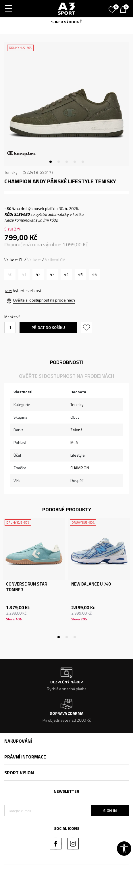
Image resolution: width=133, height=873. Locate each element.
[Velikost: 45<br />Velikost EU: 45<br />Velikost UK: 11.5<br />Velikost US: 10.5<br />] (80, 274)
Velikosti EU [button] (14, 260)
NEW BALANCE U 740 (91, 584)
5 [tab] (83, 162)
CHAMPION (79, 468)
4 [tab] (75, 162)
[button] (87, 327)
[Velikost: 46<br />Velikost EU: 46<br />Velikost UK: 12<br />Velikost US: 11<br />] (94, 274)
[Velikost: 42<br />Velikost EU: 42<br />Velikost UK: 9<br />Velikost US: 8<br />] (38, 274)
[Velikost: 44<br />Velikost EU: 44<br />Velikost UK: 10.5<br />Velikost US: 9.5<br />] (66, 274)
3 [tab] (66, 162)
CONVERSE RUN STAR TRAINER (26, 587)
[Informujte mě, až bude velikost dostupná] (10, 274)
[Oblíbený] (113, 7)
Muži (74, 442)
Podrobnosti (66, 362)
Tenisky (11, 172)
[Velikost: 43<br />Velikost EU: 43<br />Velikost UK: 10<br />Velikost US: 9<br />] (52, 274)
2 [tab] (58, 162)
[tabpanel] (66, 104)
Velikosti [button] (34, 260)
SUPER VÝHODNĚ (66, 22)
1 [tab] (50, 162)
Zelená (76, 430)
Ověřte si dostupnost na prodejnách (44, 300)
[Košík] (124, 10)
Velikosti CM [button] (55, 260)
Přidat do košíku (48, 327)
